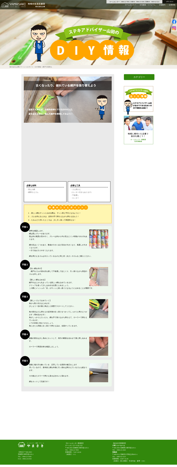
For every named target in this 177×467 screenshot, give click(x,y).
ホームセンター (130, 7)
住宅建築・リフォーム (148, 7)
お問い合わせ (169, 1)
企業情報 (172, 7)
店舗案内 (162, 7)
